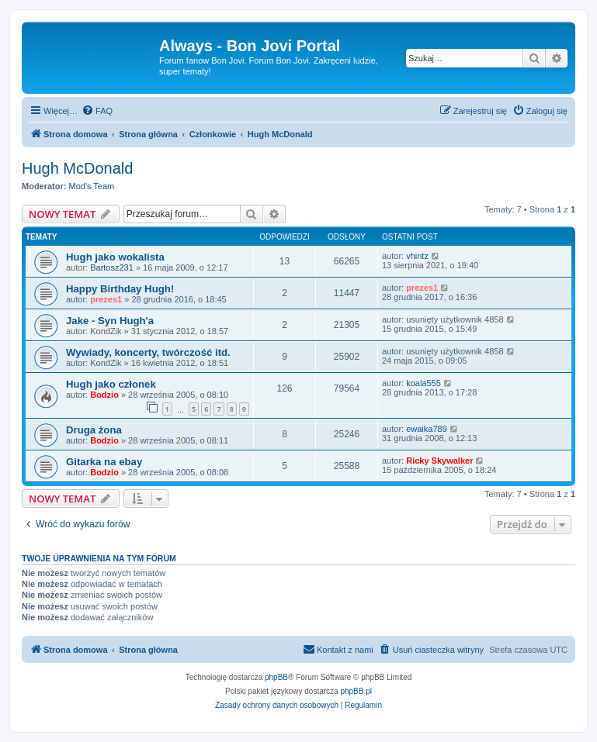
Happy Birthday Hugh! (120, 289)
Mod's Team (92, 186)
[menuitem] (97, 111)
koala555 (423, 383)
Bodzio (104, 394)
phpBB (276, 677)
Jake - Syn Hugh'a (110, 320)
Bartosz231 (112, 267)
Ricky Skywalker (439, 460)
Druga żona (94, 430)
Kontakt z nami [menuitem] (338, 649)
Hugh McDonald (77, 168)
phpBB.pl (356, 691)
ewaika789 (426, 428)
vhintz (417, 256)
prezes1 (106, 299)
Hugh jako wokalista (115, 257)
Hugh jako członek (111, 384)
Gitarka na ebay (104, 462)
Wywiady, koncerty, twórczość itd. (148, 352)
